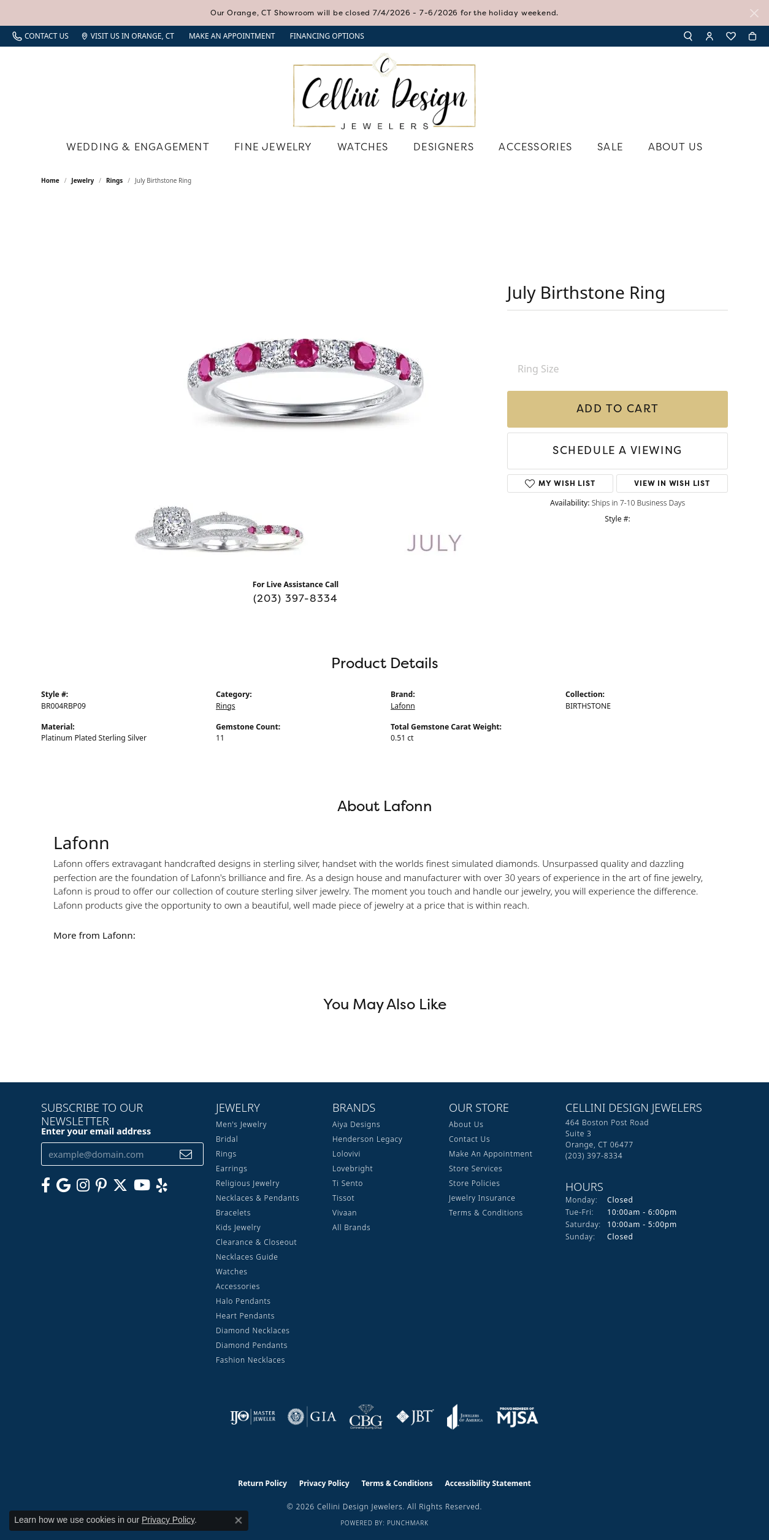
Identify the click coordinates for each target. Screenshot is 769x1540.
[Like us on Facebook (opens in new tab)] (45, 1185)
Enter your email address (96, 1131)
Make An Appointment (491, 1154)
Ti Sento (347, 1183)
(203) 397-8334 (296, 598)
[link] (40, 36)
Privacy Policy (324, 1483)
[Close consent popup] (238, 1520)
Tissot (343, 1198)
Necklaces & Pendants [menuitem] (257, 1198)
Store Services (475, 1168)
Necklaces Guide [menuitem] (247, 1257)
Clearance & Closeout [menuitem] (256, 1242)
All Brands (351, 1227)
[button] (688, 36)
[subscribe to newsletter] (186, 1154)
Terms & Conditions (486, 1212)
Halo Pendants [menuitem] (243, 1301)
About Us (675, 146)
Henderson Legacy (367, 1139)
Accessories (535, 146)
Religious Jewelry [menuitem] (248, 1183)
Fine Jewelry (273, 146)
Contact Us (469, 1139)
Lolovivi (346, 1154)
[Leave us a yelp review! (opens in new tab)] (161, 1185)
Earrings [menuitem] (232, 1168)
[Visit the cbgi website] (366, 1416)
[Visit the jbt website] (415, 1416)
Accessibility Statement (487, 1483)
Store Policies (474, 1183)
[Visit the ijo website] (253, 1416)
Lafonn (403, 706)
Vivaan (344, 1212)
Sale (610, 146)
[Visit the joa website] (465, 1416)
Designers (443, 146)
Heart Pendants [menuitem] (245, 1316)
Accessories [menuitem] (238, 1286)
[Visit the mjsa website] (517, 1416)
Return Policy (262, 1483)
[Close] (754, 13)
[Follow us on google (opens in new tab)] (63, 1185)
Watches (362, 146)
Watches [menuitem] (232, 1271)
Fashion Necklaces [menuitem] (250, 1360)
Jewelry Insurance (482, 1198)
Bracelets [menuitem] (233, 1212)
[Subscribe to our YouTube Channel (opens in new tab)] (142, 1185)
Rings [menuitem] (226, 1154)
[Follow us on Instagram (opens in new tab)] (83, 1185)
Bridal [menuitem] (227, 1139)
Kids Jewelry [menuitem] (238, 1227)
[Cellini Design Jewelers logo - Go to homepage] (384, 88)
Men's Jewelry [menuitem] (241, 1124)
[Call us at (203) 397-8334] (593, 1155)
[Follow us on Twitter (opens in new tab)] (120, 1185)
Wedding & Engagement (138, 146)
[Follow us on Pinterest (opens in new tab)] (101, 1185)
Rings (114, 180)
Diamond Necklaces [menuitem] (253, 1330)
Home (50, 180)
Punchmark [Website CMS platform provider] (408, 1523)
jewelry (82, 180)
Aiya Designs (356, 1124)
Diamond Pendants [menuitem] (252, 1345)
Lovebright (352, 1168)
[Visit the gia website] (312, 1416)
